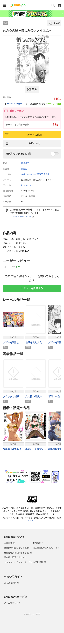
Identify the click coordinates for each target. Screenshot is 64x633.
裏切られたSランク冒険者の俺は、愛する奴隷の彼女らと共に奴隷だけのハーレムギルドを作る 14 (35, 449)
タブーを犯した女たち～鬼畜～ (12, 342)
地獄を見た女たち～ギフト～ (34, 342)
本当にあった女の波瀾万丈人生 (35, 174)
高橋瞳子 (25, 163)
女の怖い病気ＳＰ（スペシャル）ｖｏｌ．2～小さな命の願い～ (35, 396)
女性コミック (27, 185)
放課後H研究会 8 (12, 449)
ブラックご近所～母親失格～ (12, 396)
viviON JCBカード (17, 104)
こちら (30, 521)
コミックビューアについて (22, 217)
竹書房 (24, 169)
